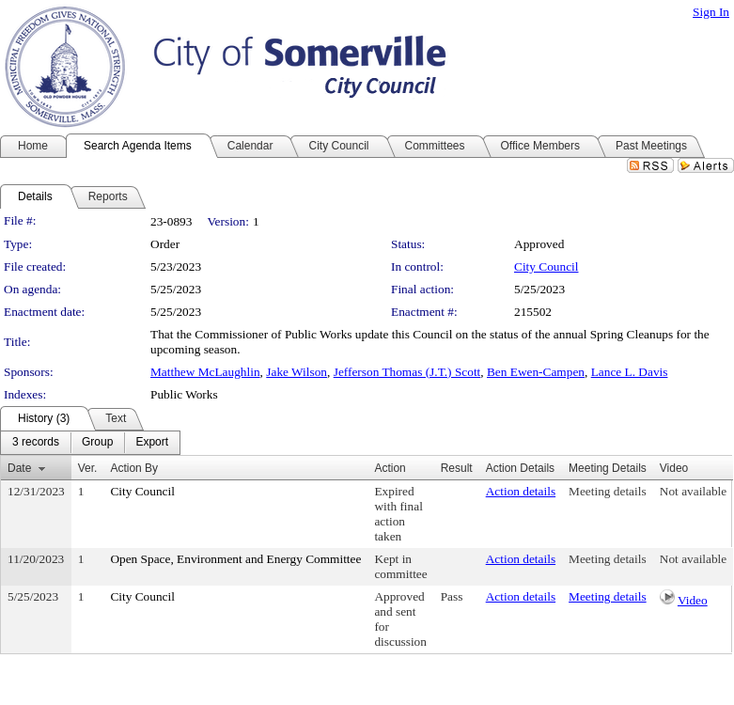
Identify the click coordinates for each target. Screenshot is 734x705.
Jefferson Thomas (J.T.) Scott (407, 372)
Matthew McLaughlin (205, 372)
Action (389, 468)
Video (693, 600)
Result (457, 468)
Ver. (88, 468)
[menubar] (90, 443)
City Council (546, 266)
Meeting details (608, 491)
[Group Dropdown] (97, 442)
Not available (693, 491)
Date (19, 468)
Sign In (711, 12)
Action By (134, 468)
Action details (520, 491)
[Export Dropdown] (152, 442)
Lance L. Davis (629, 372)
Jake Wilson (296, 372)
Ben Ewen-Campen (536, 372)
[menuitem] (35, 442)
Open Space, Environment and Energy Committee (235, 559)
